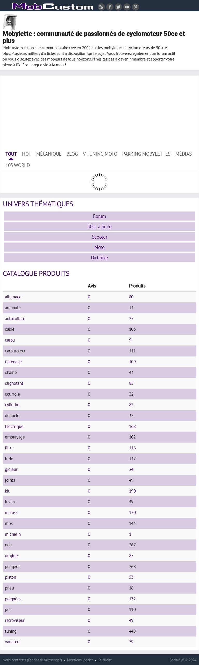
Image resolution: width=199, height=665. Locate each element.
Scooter (99, 236)
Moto (99, 247)
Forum (99, 216)
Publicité (105, 660)
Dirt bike (99, 257)
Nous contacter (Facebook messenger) (32, 660)
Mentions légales (80, 660)
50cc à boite (99, 226)
